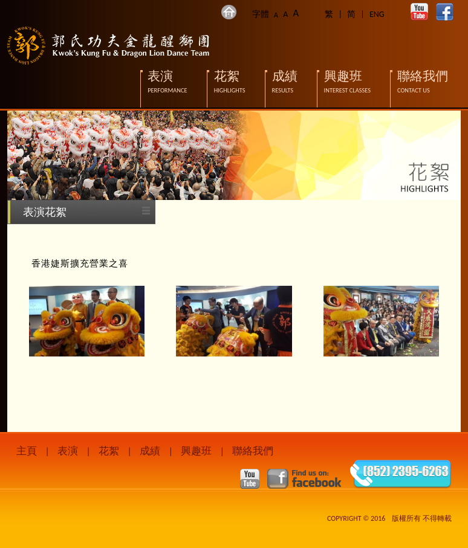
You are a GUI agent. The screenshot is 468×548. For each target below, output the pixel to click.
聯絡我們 (252, 451)
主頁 (26, 451)
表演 (67, 451)
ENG (377, 14)
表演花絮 (45, 212)
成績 (150, 451)
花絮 (109, 451)
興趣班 (196, 451)
